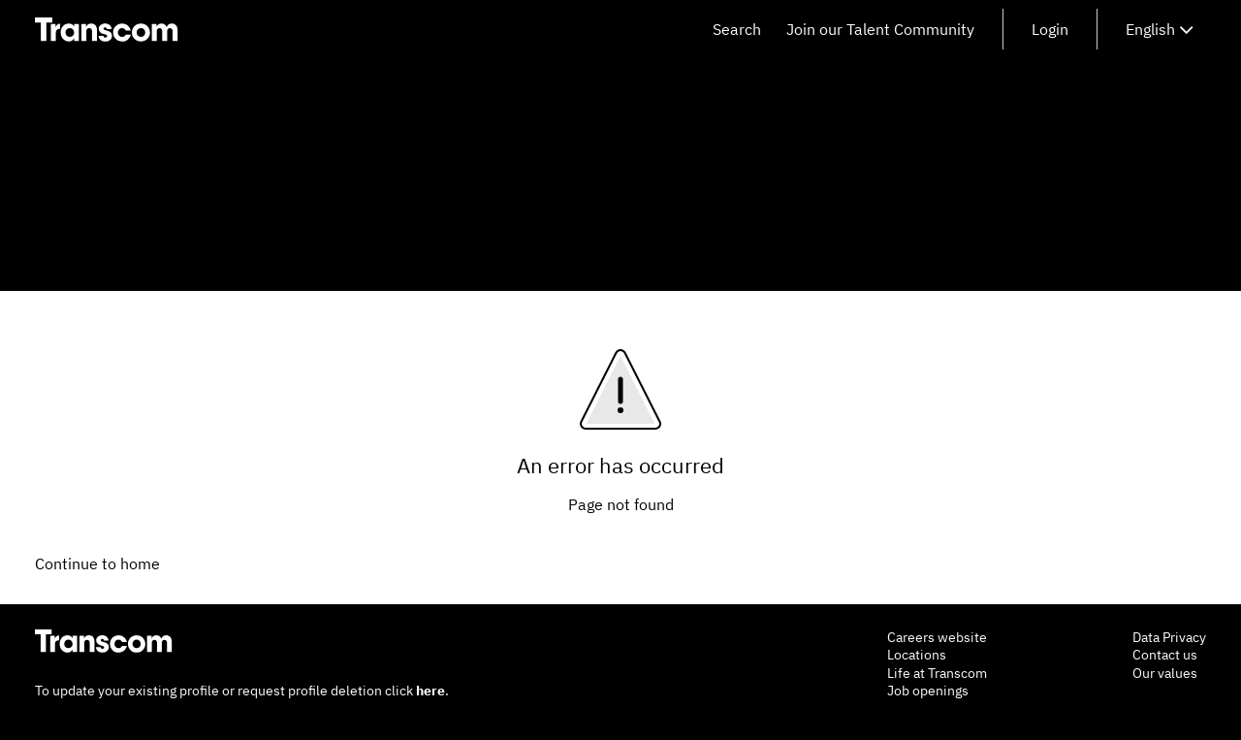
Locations (916, 654)
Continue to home (97, 563)
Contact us (1164, 654)
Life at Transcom (937, 673)
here (430, 690)
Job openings (928, 690)
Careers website (937, 637)
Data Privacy (1169, 637)
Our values (1164, 673)
